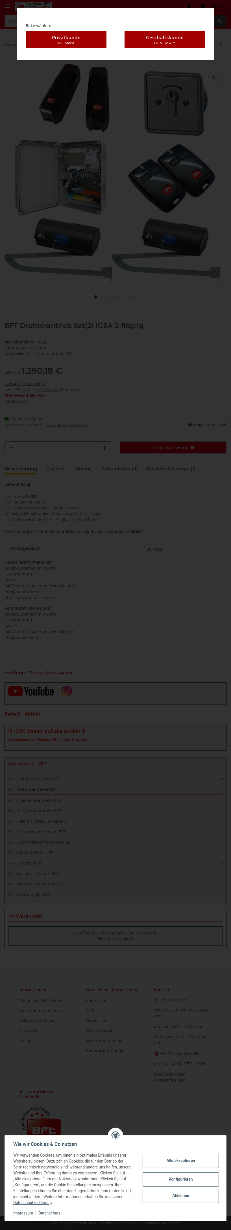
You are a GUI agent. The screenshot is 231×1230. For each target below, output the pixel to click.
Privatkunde (66, 39)
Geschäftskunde (165, 39)
